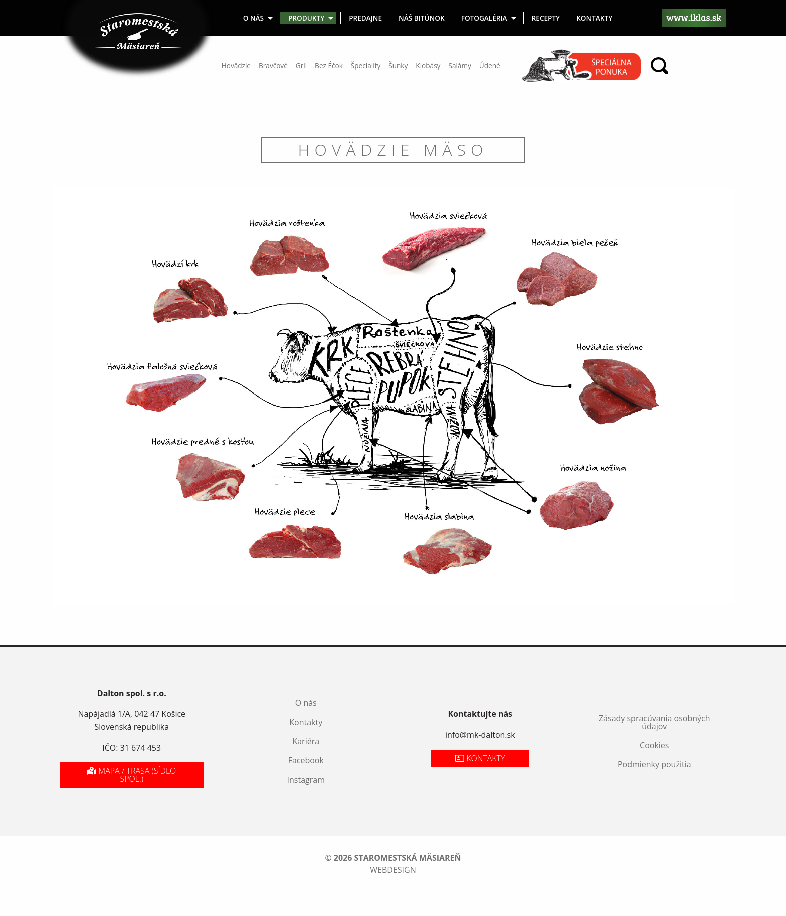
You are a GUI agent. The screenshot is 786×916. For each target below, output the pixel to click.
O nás (253, 18)
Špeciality (365, 65)
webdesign (393, 869)
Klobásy (428, 65)
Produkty (306, 18)
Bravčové (273, 65)
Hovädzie (236, 65)
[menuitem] (257, 18)
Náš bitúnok (422, 18)
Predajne (365, 18)
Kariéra (305, 741)
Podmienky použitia (654, 764)
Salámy (459, 65)
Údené (489, 65)
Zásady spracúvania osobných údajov (654, 722)
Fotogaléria (484, 18)
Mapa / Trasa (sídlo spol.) (131, 774)
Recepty (546, 18)
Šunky (398, 65)
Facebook (306, 760)
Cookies (654, 745)
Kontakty (594, 18)
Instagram (306, 780)
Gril (301, 65)
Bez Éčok (329, 65)
